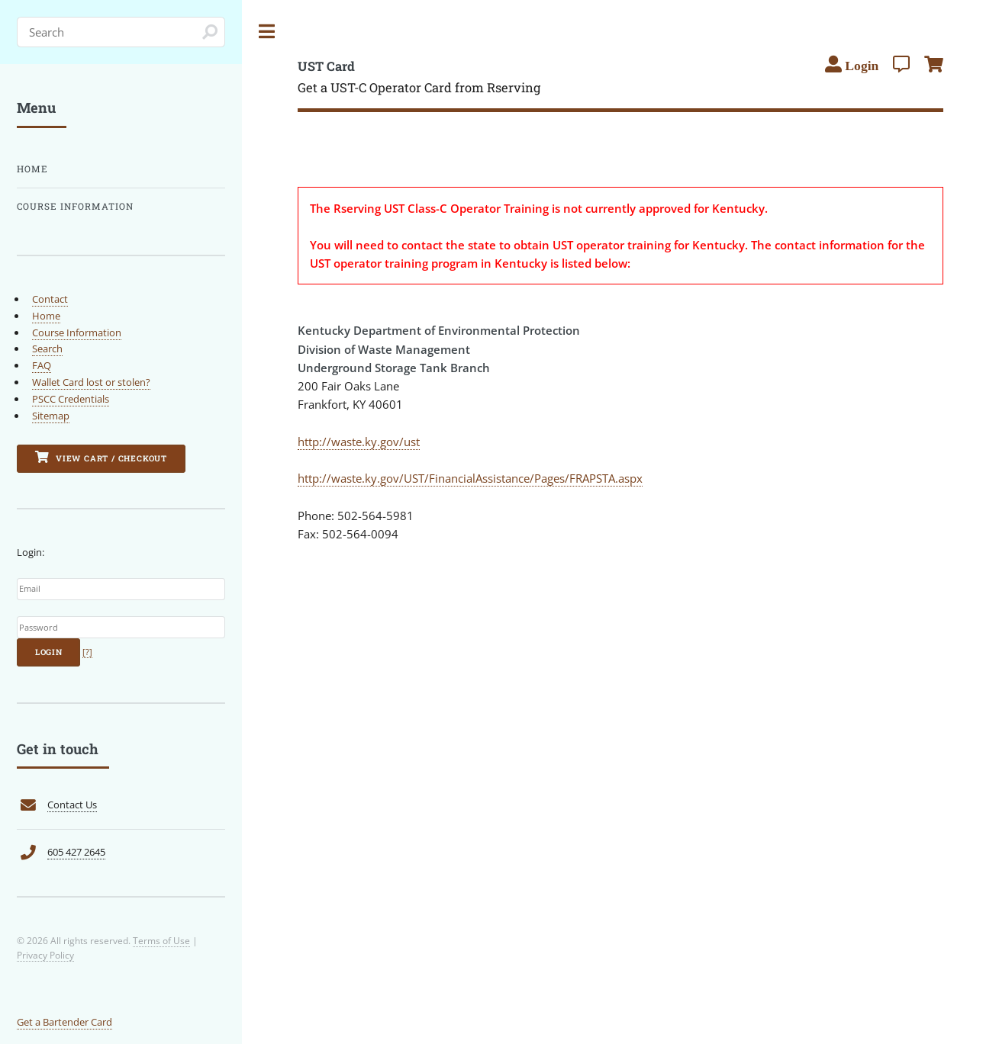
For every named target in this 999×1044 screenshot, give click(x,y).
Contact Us (72, 804)
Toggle (267, 31)
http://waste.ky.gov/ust (359, 441)
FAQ (41, 365)
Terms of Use (161, 940)
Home (32, 169)
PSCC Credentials (70, 399)
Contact (50, 299)
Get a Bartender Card (64, 1022)
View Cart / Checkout (101, 457)
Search (47, 348)
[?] (87, 652)
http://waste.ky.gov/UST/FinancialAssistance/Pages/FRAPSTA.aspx (470, 478)
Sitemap (50, 415)
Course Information (75, 206)
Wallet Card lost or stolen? (91, 382)
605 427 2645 (76, 852)
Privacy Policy (45, 955)
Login (49, 652)
